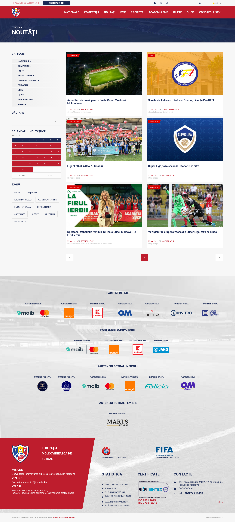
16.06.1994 (174, 458)
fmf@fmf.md (186, 488)
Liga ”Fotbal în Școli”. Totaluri (85, 166)
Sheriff (35, 214)
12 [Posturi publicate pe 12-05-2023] (44, 151)
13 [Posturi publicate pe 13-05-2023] (51, 151)
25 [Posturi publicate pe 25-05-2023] (37, 163)
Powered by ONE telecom (214, 517)
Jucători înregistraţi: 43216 (118, 497)
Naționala (32, 193)
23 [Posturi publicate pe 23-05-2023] (22, 163)
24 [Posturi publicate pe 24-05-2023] (29, 163)
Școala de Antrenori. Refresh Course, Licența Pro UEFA (181, 100)
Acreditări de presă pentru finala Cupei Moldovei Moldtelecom (96, 102)
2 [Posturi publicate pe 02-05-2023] (22, 145)
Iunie (50, 175)
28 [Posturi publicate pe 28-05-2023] (58, 163)
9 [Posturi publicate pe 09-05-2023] (22, 151)
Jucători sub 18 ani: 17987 (117, 506)
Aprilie (22, 175)
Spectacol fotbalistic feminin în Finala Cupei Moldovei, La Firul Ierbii (102, 233)
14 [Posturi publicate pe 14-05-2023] (58, 151)
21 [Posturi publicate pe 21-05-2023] (58, 157)
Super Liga (50, 214)
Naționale (21, 60)
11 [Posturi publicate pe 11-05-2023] (37, 151)
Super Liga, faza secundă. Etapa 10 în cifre (173, 166)
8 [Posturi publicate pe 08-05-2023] (15, 151)
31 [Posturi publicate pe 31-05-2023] (29, 169)
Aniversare (19, 214)
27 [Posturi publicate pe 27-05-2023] (51, 163)
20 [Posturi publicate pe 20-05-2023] (51, 157)
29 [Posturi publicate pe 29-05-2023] (15, 169)
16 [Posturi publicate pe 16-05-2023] (22, 157)
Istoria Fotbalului (25, 80)
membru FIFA (162, 458)
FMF (18, 70)
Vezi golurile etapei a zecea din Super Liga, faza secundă (182, 231)
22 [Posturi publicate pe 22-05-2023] (15, 163)
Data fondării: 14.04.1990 (117, 485)
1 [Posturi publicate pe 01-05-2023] (15, 145)
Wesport (20, 104)
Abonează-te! (56, 3)
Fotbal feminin (44, 207)
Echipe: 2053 (111, 488)
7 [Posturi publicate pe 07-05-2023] (57, 145)
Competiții (21, 65)
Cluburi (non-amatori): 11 (117, 502)
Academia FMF (22, 99)
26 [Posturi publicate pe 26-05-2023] (44, 163)
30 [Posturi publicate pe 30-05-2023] (22, 169)
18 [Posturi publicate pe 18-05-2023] (37, 157)
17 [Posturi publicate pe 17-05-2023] (29, 157)
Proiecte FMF (23, 75)
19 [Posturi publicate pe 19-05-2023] (44, 157)
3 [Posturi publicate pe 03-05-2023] (29, 145)
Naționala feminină (47, 200)
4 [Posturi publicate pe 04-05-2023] (36, 145)
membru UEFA (108, 458)
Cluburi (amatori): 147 (115, 492)
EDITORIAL (20, 84)
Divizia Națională (22, 207)
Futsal (17, 193)
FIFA (18, 94)
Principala (17, 27)
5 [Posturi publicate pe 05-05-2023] (43, 145)
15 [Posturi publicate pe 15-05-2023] (15, 157)
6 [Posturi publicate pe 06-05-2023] (50, 145)
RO (215, 3)
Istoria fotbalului (22, 200)
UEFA (17, 89)
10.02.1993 (121, 458)
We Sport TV (20, 221)
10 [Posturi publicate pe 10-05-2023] (29, 151)
